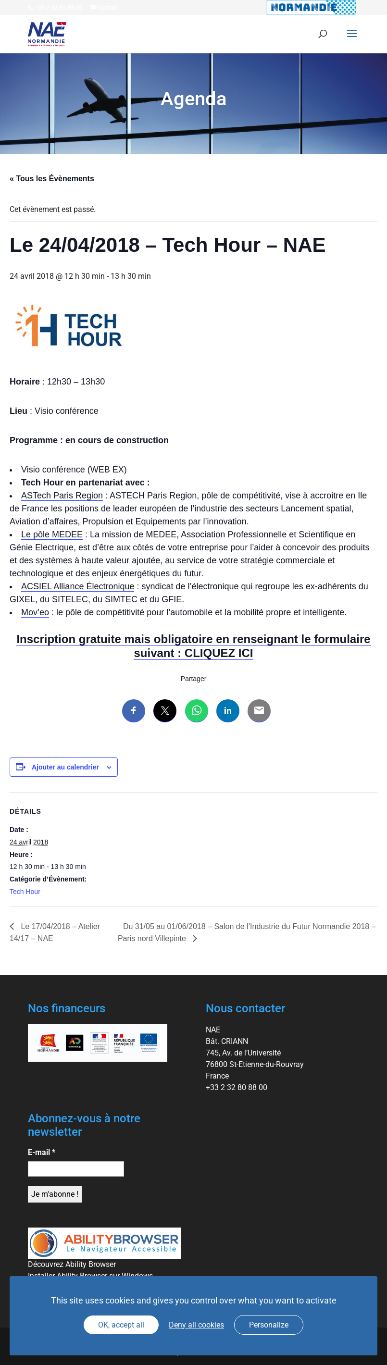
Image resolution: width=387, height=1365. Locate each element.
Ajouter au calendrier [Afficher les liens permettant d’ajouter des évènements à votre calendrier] (65, 767)
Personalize (268, 1324)
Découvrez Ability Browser (72, 1264)
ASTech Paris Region (62, 495)
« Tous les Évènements (52, 178)
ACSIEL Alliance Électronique (77, 586)
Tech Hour (25, 891)
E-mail (41, 1152)
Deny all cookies (196, 1324)
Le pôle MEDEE (52, 534)
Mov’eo (35, 612)
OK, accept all (121, 1324)
